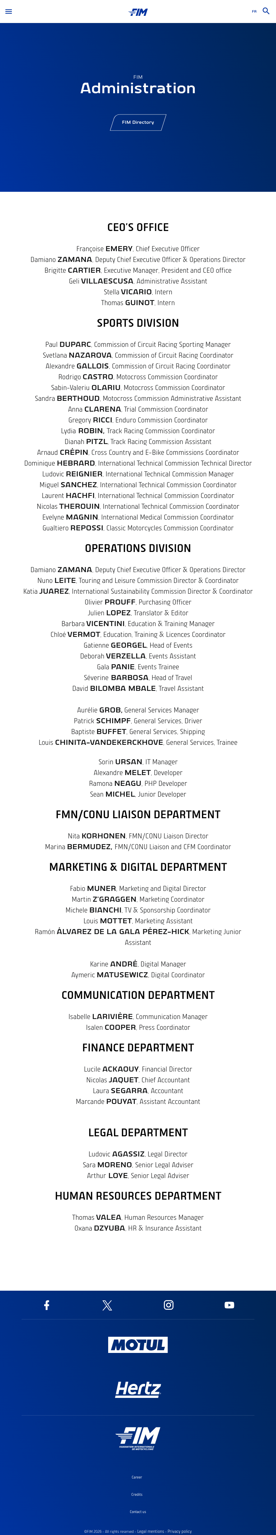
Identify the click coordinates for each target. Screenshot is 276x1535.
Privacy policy (179, 1531)
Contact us (138, 1511)
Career (137, 1477)
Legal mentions (150, 1531)
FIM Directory (138, 125)
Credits (137, 1494)
